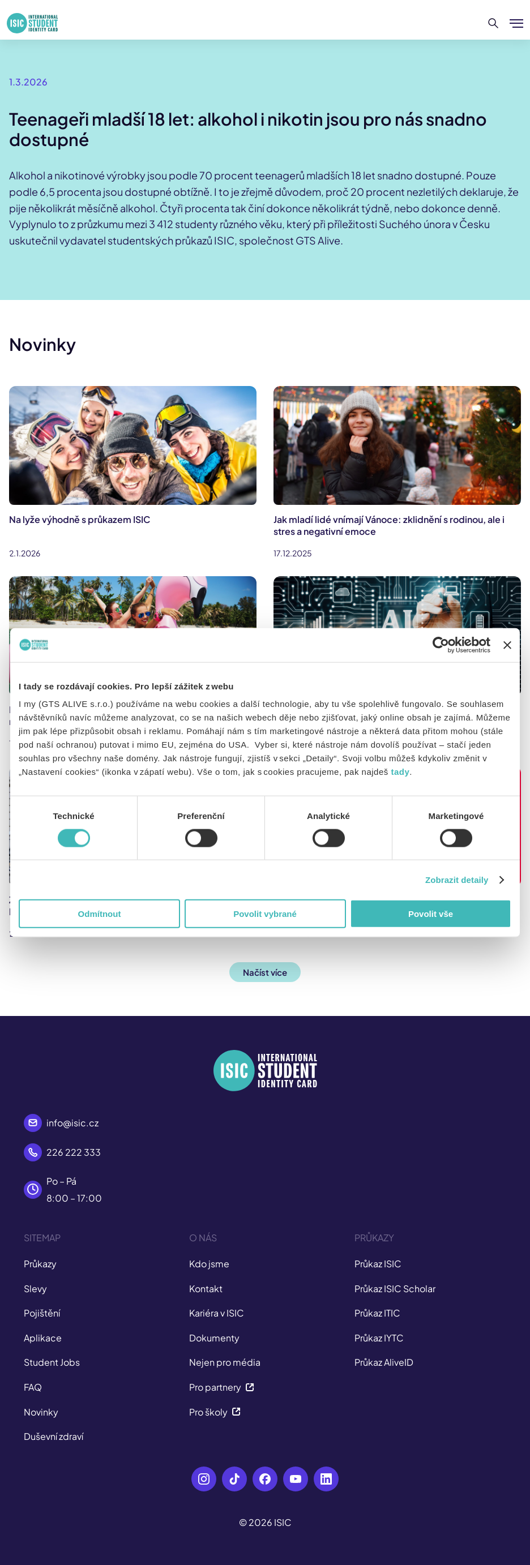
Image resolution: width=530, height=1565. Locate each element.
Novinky (41, 1412)
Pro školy (215, 1412)
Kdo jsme (209, 1264)
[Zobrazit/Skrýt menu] (516, 23)
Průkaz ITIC (377, 1313)
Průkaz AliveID (383, 1362)
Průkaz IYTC (379, 1338)
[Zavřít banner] (507, 645)
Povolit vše (430, 914)
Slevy (35, 1288)
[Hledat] (493, 23)
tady (400, 772)
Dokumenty (214, 1338)
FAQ (33, 1387)
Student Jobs (52, 1362)
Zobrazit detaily (457, 879)
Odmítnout (99, 914)
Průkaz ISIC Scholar (394, 1288)
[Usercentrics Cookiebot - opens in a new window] (440, 644)
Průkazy (40, 1264)
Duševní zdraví (53, 1436)
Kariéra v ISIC (216, 1313)
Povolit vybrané (265, 914)
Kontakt (206, 1288)
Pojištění (42, 1313)
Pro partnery (221, 1387)
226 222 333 (73, 1152)
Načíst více (265, 972)
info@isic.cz (72, 1123)
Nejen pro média (224, 1362)
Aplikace (43, 1338)
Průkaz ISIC (377, 1264)
